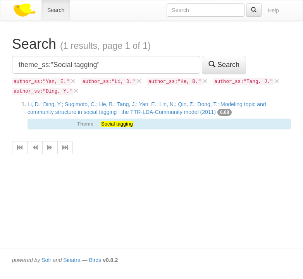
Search (55, 10)
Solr (46, 260)
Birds (95, 260)
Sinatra (71, 260)
